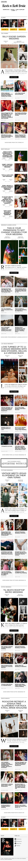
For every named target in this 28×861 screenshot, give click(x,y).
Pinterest (19, 843)
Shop (13, 10)
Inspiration (6, 9)
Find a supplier (20, 9)
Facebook (19, 839)
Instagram (19, 841)
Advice (12, 9)
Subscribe (4, 1)
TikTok (18, 845)
